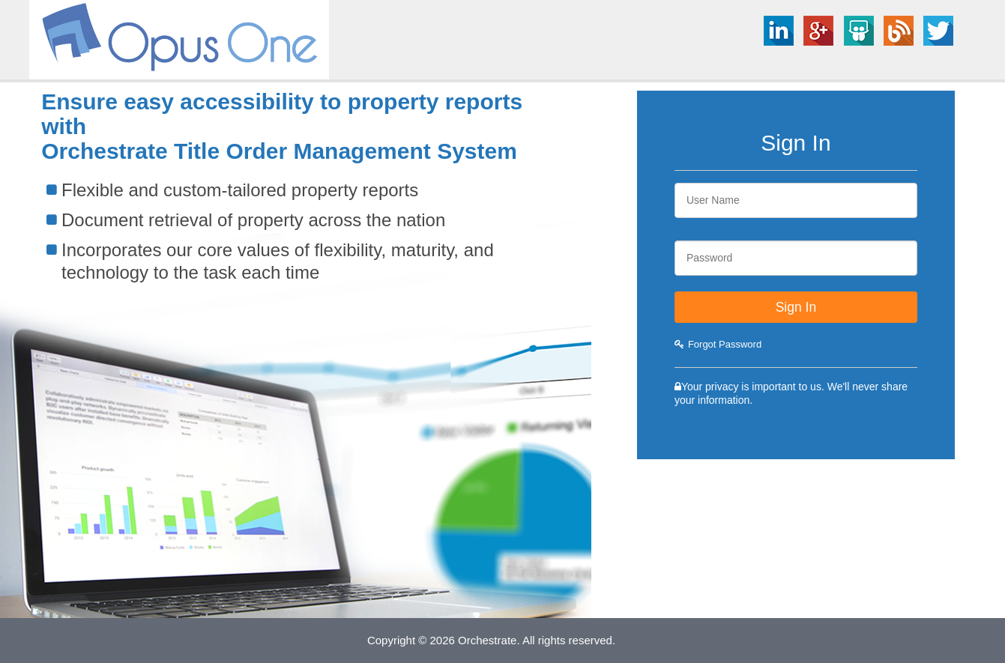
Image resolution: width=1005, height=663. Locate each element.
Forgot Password (717, 344)
